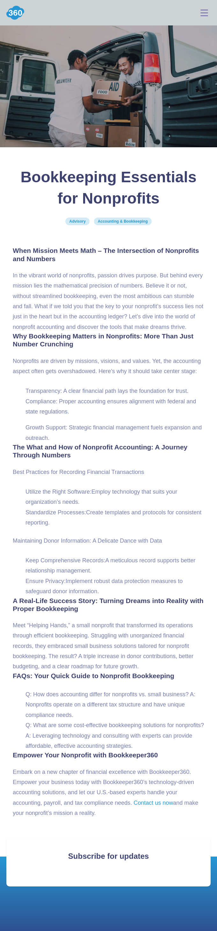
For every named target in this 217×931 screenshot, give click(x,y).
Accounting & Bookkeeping (123, 221)
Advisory (77, 221)
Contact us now (153, 803)
